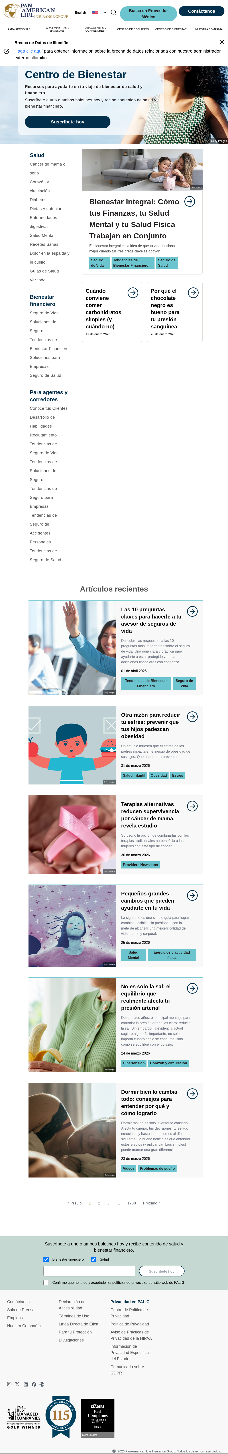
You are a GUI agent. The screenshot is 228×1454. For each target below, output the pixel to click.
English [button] (80, 12)
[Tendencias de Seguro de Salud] (50, 555)
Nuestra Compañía (24, 1326)
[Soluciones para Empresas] (50, 362)
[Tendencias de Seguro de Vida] (50, 448)
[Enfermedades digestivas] (50, 222)
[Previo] (74, 1203)
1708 (131, 1203)
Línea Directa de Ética (78, 1324)
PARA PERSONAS (19, 29)
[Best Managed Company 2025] (25, 1418)
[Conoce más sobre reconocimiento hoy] (99, 1418)
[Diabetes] (50, 199)
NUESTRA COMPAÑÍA (209, 29)
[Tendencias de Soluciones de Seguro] (50, 470)
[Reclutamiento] (50, 435)
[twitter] (17, 1384)
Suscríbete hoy (162, 1271)
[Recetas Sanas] (50, 244)
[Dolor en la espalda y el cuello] (50, 258)
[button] (100, 12)
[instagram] (9, 1384)
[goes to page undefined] (187, 201)
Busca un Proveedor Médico (148, 13)
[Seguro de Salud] (50, 375)
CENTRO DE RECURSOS (133, 29)
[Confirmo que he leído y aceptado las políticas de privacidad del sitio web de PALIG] (46, 1282)
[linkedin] (25, 1384)
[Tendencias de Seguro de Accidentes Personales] (50, 529)
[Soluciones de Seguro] (50, 326)
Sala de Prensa (21, 1310)
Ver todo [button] (38, 280)
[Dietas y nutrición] (50, 208)
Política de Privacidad (129, 1324)
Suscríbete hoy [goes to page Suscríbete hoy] (67, 121)
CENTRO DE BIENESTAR (171, 29)
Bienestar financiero (68, 1259)
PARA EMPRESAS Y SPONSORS (57, 29)
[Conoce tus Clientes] (50, 408)
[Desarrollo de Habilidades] (50, 422)
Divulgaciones (71, 1340)
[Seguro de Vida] (50, 313)
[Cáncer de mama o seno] (50, 169)
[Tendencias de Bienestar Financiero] (50, 344)
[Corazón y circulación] (50, 186)
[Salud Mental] (50, 235)
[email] (89, 1271)
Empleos (15, 1318)
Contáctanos (201, 11)
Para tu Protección (75, 1332)
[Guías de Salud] (50, 271)
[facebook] (34, 1384)
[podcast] (42, 1384)
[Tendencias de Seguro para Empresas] (50, 497)
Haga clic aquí (28, 51)
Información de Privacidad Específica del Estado (129, 1352)
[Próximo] (152, 1203)
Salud (104, 1259)
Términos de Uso (74, 1316)
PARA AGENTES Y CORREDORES (95, 29)
